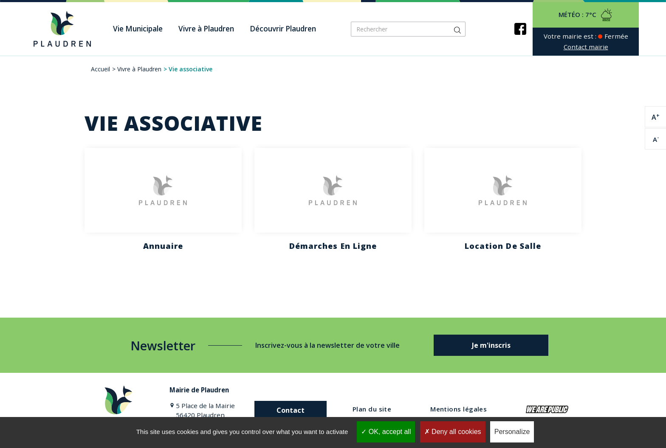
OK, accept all (386, 431)
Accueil (100, 69)
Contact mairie (586, 46)
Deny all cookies (452, 431)
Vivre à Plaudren (139, 69)
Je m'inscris (491, 345)
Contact (291, 410)
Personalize (512, 431)
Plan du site (372, 409)
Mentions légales (458, 409)
